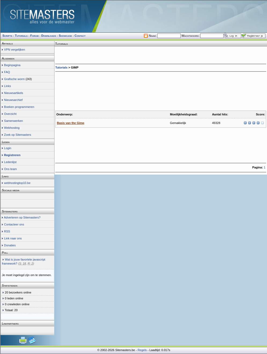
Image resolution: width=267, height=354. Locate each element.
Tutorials (61, 67)
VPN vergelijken (14, 49)
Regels (142, 350)
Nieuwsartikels (13, 93)
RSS (7, 231)
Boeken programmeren (19, 106)
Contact (80, 35)
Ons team (10, 169)
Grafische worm (14, 79)
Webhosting (12, 127)
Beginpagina (12, 65)
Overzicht (10, 113)
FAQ (7, 72)
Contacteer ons (14, 224)
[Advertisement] (78, 90)
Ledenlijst (10, 162)
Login (7, 148)
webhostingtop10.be (17, 182)
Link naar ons (13, 238)
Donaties (10, 245)
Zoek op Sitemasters (17, 134)
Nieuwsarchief (13, 99)
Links (7, 86)
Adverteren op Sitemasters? (22, 217)
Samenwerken (13, 120)
